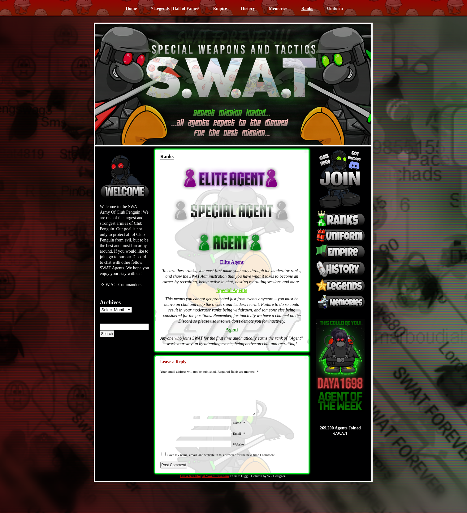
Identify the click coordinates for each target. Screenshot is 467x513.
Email (239, 433)
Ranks (307, 8)
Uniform (335, 8)
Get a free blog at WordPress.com (204, 476)
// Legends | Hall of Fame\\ (175, 8)
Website (238, 444)
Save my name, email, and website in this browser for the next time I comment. (221, 455)
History (248, 8)
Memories (278, 8)
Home (131, 8)
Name (239, 422)
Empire (220, 8)
